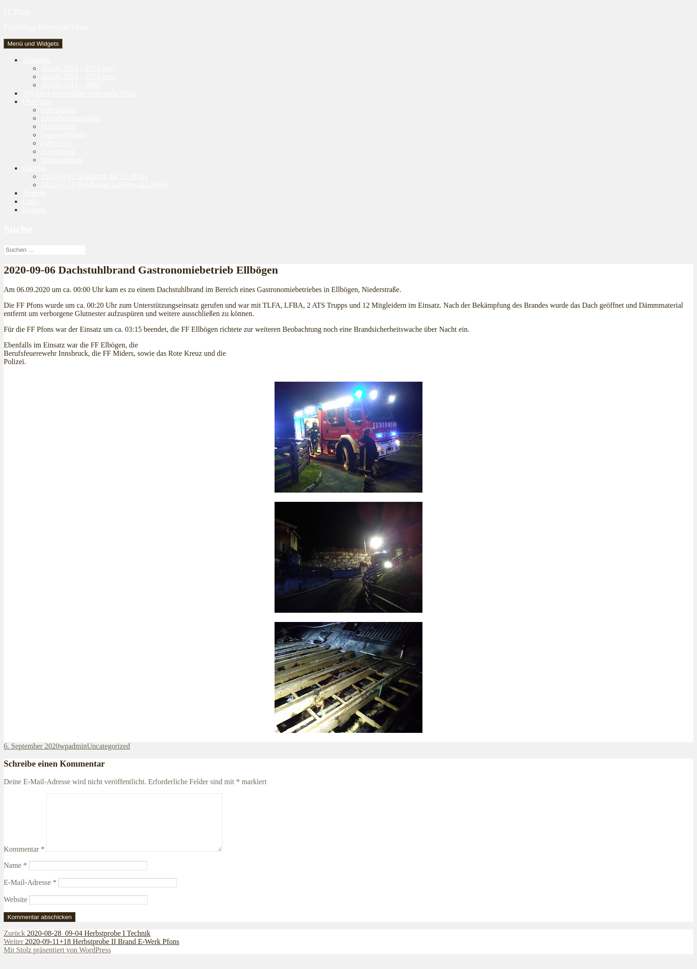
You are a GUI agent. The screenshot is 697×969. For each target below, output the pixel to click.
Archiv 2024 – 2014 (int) (78, 68)
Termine (34, 193)
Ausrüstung (58, 151)
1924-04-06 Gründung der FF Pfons (94, 176)
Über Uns (36, 101)
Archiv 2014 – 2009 (70, 85)
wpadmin (73, 746)
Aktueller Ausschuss (71, 118)
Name (15, 876)
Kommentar (24, 860)
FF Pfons (17, 11)
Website (15, 910)
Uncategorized (108, 746)
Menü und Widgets (33, 43)
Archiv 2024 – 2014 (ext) (78, 76)
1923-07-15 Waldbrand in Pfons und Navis (104, 185)
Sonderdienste (62, 160)
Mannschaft (58, 126)
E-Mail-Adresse (30, 893)
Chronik (34, 168)
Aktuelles (36, 60)
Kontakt (34, 209)
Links (30, 201)
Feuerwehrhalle (64, 135)
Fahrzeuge (56, 143)
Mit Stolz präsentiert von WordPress (57, 961)
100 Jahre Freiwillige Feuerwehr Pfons (79, 93)
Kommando (58, 110)
